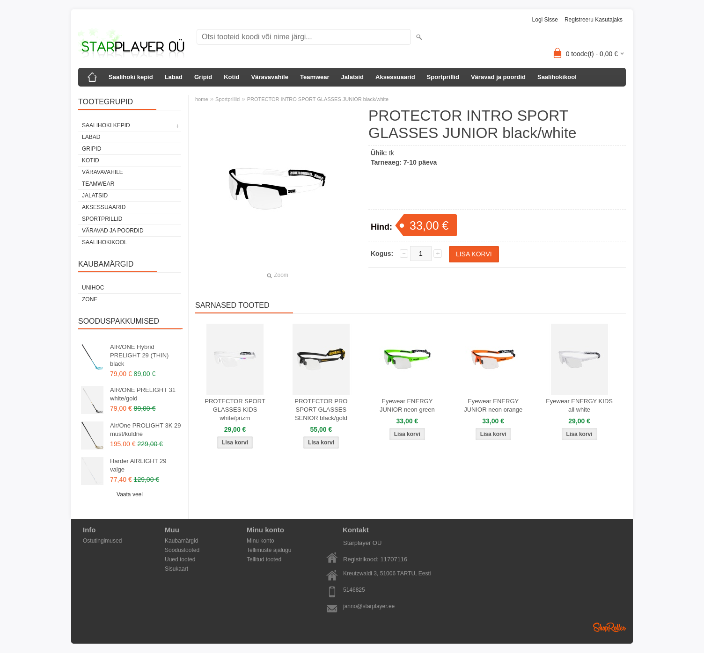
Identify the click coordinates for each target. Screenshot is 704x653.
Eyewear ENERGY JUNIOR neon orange (493, 405)
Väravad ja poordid (498, 76)
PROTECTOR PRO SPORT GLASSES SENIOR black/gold (320, 409)
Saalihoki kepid (131, 76)
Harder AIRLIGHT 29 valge (138, 465)
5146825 (354, 590)
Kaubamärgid (181, 540)
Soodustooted (182, 550)
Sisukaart (176, 569)
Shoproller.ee (609, 627)
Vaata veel (130, 494)
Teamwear (315, 76)
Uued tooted (180, 559)
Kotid (231, 76)
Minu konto (260, 540)
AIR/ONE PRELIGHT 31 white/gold (143, 394)
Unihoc (93, 287)
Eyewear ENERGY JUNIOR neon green (407, 405)
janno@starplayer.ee (369, 606)
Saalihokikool (557, 76)
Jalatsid (352, 76)
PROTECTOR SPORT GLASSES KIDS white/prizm (235, 409)
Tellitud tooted (264, 559)
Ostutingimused (102, 540)
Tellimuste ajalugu (269, 550)
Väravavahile (269, 76)
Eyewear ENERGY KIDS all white (579, 405)
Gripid (203, 76)
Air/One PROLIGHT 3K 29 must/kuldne (145, 429)
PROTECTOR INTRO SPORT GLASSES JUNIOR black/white (318, 99)
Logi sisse (545, 19)
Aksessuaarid (395, 76)
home (201, 99)
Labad (174, 76)
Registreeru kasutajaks (594, 19)
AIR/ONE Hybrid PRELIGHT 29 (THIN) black (139, 355)
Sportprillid (443, 76)
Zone (89, 299)
